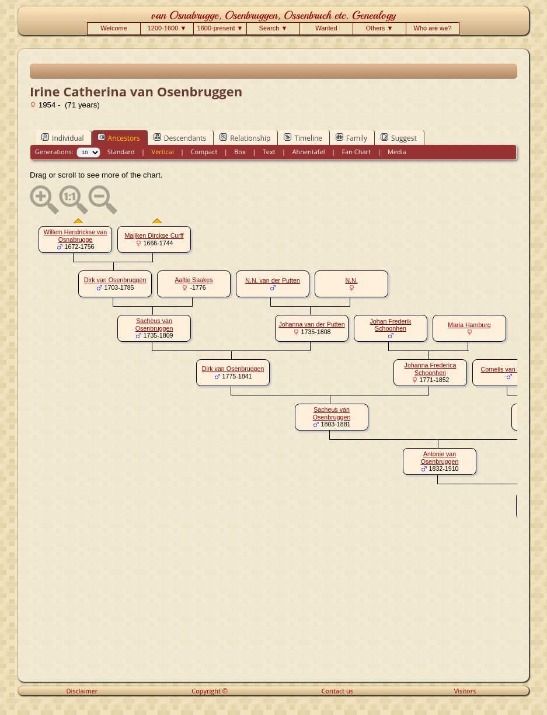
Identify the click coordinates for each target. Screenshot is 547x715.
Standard (121, 151)
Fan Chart (356, 151)
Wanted (326, 28)
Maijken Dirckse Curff (153, 235)
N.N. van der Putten (272, 280)
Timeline (303, 138)
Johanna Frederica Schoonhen (431, 369)
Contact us (337, 690)
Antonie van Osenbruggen (440, 457)
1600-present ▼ (220, 28)
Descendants (180, 138)
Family (351, 138)
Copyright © (209, 690)
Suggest (399, 138)
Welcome (113, 28)
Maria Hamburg (469, 324)
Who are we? (433, 28)
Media (397, 151)
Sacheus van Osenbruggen (154, 324)
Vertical (163, 151)
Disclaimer (82, 690)
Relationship (245, 138)
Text (269, 151)
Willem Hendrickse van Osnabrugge (75, 235)
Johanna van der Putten (311, 324)
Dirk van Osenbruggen (115, 279)
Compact (204, 151)
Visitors (465, 690)
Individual (62, 138)
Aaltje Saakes (193, 279)
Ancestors (118, 138)
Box (239, 151)
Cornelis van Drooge (508, 369)
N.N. (351, 280)
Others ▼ (379, 28)
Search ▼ (273, 28)
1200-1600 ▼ (167, 28)
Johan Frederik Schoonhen (390, 325)
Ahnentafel (308, 151)
